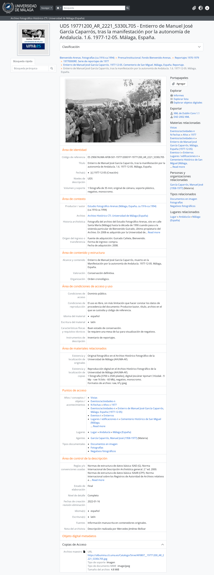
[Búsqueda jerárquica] (30, 68)
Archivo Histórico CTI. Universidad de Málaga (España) (118, 215)
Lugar (94, 432)
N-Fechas (96, 404)
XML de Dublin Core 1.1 (185, 113)
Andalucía (104, 432)
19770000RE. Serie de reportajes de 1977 (86, 61)
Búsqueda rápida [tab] (22, 61)
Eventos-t (96, 415)
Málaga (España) (122, 432)
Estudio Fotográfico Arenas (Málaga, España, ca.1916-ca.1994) (122, 206)
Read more (154, 232)
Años (106, 404)
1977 (114, 404)
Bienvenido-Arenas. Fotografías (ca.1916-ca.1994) (87, 57)
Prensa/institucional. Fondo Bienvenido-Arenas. (144, 57)
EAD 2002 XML (179, 116)
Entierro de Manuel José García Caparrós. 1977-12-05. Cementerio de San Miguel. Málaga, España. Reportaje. (123, 64)
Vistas (94, 397)
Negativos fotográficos (103, 451)
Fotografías (97, 447)
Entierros (109, 415)
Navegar (45, 8)
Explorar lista (179, 99)
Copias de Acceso (74, 544)
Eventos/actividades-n (103, 401)
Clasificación (71, 47)
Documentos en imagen (104, 444)
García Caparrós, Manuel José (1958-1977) (114, 438)
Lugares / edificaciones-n (104, 419)
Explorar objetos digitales (186, 102)
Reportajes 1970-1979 (187, 57)
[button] (194, 8)
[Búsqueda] (94, 8)
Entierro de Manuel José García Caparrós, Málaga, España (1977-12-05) (184, 145)
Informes (177, 95)
